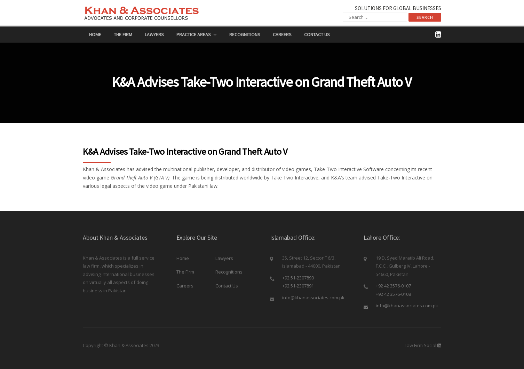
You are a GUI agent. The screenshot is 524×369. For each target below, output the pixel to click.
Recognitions (244, 34)
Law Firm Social (420, 345)
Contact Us (317, 34)
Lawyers (154, 34)
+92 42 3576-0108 (393, 294)
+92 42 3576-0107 (393, 286)
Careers (282, 34)
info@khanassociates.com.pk (313, 297)
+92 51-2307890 (298, 278)
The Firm (123, 34)
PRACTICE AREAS (193, 34)
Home (95, 34)
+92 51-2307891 (298, 286)
